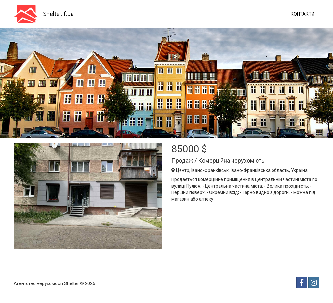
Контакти (302, 14)
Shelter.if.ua (58, 13)
